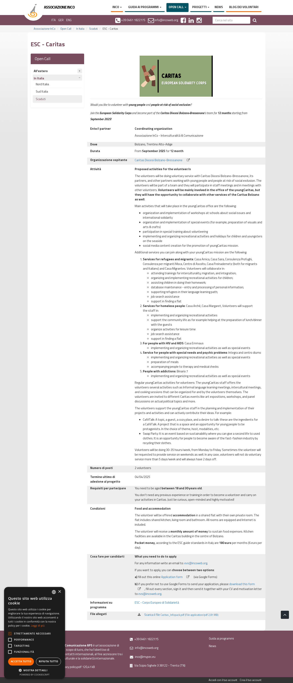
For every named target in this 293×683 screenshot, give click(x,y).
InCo (117, 7)
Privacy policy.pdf (71, 667)
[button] (34, 670)
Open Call (177, 7)
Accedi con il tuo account (223, 680)
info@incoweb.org (144, 647)
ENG (69, 20)
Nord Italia (42, 84)
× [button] (59, 591)
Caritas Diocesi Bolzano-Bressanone (163, 160)
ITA (53, 20)
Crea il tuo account (250, 680)
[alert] (34, 633)
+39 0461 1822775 (144, 639)
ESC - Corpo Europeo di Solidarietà (157, 602)
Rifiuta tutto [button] (48, 661)
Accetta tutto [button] (21, 661)
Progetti (200, 7)
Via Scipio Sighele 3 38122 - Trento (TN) (157, 665)
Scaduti (93, 29)
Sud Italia (42, 91)
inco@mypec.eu (142, 656)
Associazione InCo (44, 29)
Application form (177, 577)
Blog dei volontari (243, 7)
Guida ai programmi (144, 7)
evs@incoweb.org (195, 563)
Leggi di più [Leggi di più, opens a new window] (38, 625)
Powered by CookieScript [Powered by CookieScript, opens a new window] (35, 674)
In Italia (80, 29)
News (219, 7)
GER (61, 20)
